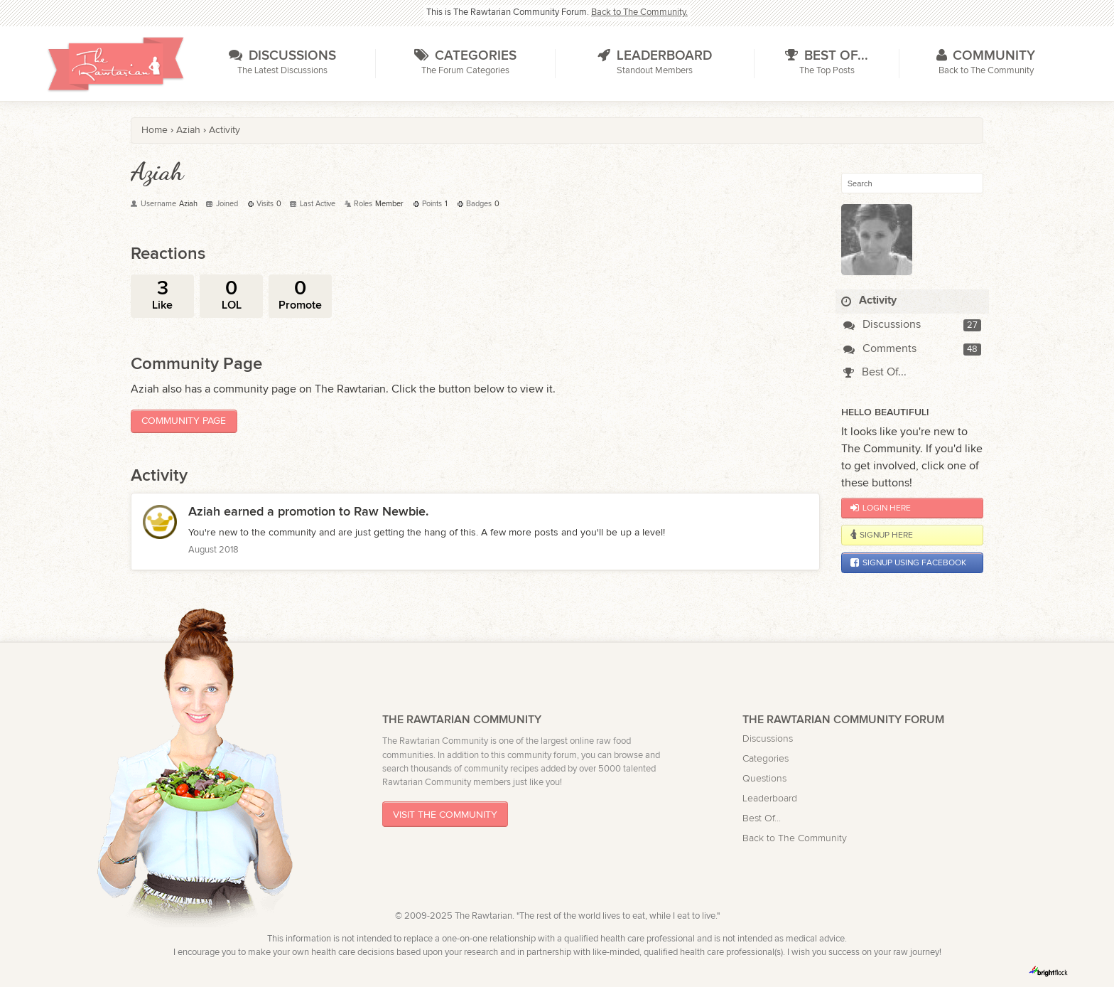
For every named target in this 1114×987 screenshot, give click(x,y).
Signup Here (881, 535)
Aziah (204, 511)
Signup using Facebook (908, 562)
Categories (765, 758)
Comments (879, 349)
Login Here (880, 508)
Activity (869, 300)
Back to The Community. (639, 12)
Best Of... (875, 372)
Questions (764, 778)
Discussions (882, 324)
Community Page (183, 421)
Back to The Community (794, 838)
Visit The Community (445, 815)
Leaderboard (769, 798)
